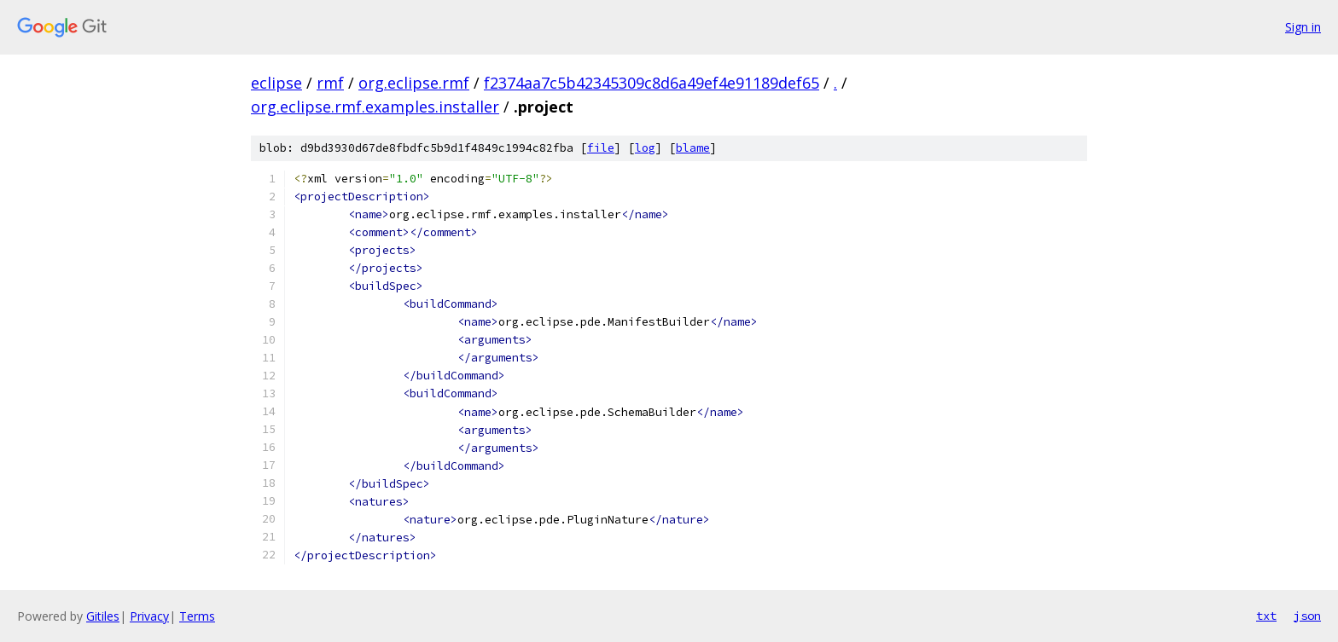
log (645, 148)
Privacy (149, 616)
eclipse (276, 82)
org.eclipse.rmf (413, 82)
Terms (197, 616)
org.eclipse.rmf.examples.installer (375, 106)
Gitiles (102, 616)
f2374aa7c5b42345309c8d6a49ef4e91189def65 (651, 82)
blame (693, 148)
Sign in (1303, 27)
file (600, 148)
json (1307, 615)
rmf (330, 82)
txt (1266, 615)
